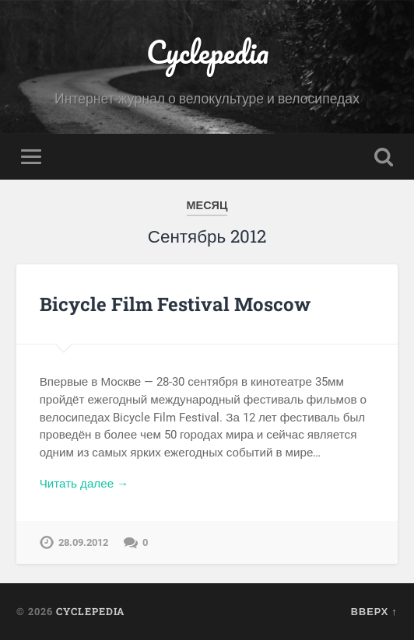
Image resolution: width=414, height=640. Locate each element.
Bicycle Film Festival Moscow (175, 304)
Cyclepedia (207, 51)
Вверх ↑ (374, 611)
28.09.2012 (83, 542)
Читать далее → (84, 484)
